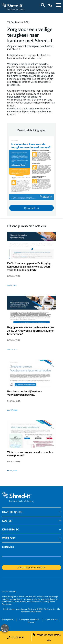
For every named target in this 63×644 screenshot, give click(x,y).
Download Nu (31, 208)
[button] (41, 512)
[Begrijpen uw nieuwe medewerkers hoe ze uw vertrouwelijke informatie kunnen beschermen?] (31, 326)
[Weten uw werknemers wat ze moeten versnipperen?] (31, 449)
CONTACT (8, 547)
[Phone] (15, 637)
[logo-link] (13, 6)
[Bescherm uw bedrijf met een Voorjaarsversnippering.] (31, 389)
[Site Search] (43, 5)
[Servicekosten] (51, 619)
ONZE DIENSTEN (12, 512)
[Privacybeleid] (8, 619)
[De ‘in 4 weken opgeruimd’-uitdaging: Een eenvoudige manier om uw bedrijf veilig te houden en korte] (31, 262)
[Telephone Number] (50, 5)
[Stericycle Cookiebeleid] (29, 619)
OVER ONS (8, 538)
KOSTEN (7, 521)
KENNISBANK (10, 529)
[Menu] (58, 4)
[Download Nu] (31, 167)
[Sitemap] (31, 622)
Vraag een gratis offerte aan (49, 637)
